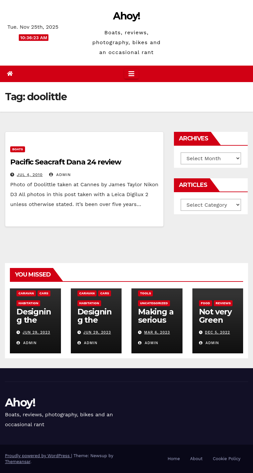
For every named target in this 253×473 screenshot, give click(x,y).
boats (17, 149)
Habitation (28, 303)
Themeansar (17, 461)
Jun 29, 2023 (36, 332)
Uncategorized (154, 303)
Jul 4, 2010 (30, 174)
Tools (145, 293)
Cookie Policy (226, 458)
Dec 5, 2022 (217, 332)
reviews (223, 303)
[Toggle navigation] (131, 74)
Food (205, 303)
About (196, 458)
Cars (44, 293)
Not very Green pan (215, 320)
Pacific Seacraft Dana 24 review (65, 162)
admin (60, 174)
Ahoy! (126, 16)
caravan (26, 293)
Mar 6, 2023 (157, 332)
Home (174, 458)
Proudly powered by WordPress (38, 455)
